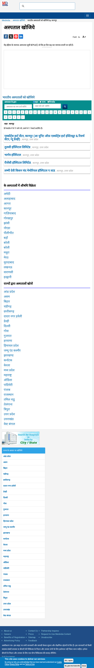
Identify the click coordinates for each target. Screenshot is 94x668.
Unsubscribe (46, 637)
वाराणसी (8, 272)
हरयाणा (6, 515)
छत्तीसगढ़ (6, 480)
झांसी (7, 223)
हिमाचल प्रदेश (8, 521)
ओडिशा (6, 562)
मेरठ (6, 257)
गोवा (5, 503)
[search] (47, 6)
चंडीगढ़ (5, 474)
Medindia (6, 20)
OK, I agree (69, 660)
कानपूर (7, 208)
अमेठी (7, 194)
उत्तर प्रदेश (7, 604)
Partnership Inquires (50, 631)
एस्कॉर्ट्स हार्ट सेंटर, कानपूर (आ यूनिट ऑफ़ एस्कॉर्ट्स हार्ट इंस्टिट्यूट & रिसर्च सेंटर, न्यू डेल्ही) (44, 137)
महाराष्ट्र (6, 556)
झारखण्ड (6, 533)
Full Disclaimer (8, 657)
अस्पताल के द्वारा (10, 102)
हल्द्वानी (7, 277)
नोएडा (7, 228)
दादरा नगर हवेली (9, 486)
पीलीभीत (9, 233)
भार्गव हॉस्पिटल (21, 155)
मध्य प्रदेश (7, 550)
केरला (5, 545)
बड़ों (6, 238)
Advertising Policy (12, 640)
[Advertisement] (37, 69)
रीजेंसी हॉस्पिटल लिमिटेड (26, 162)
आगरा (7, 203)
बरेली (7, 242)
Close (84, 666)
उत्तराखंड (6, 609)
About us (8, 631)
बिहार (5, 468)
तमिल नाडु (7, 586)
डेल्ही (5, 492)
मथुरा (6, 252)
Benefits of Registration (14, 637)
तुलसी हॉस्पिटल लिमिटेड (26, 147)
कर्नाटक (6, 539)
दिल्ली (5, 497)
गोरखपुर (8, 218)
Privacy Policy (14, 664)
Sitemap (32, 637)
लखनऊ (8, 267)
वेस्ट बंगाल (7, 615)
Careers (7, 634)
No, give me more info (72, 666)
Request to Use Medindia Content (56, 634)
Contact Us (33, 631)
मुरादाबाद (9, 262)
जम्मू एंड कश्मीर (9, 527)
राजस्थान (6, 580)
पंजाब (5, 574)
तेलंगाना (6, 592)
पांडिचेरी (6, 568)
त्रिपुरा (5, 598)
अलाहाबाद (9, 198)
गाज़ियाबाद (10, 213)
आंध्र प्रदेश (7, 456)
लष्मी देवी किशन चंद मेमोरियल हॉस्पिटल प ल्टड (38, 170)
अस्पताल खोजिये (19, 20)
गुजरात (5, 509)
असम (5, 462)
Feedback (32, 640)
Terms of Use (30, 664)
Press (31, 634)
